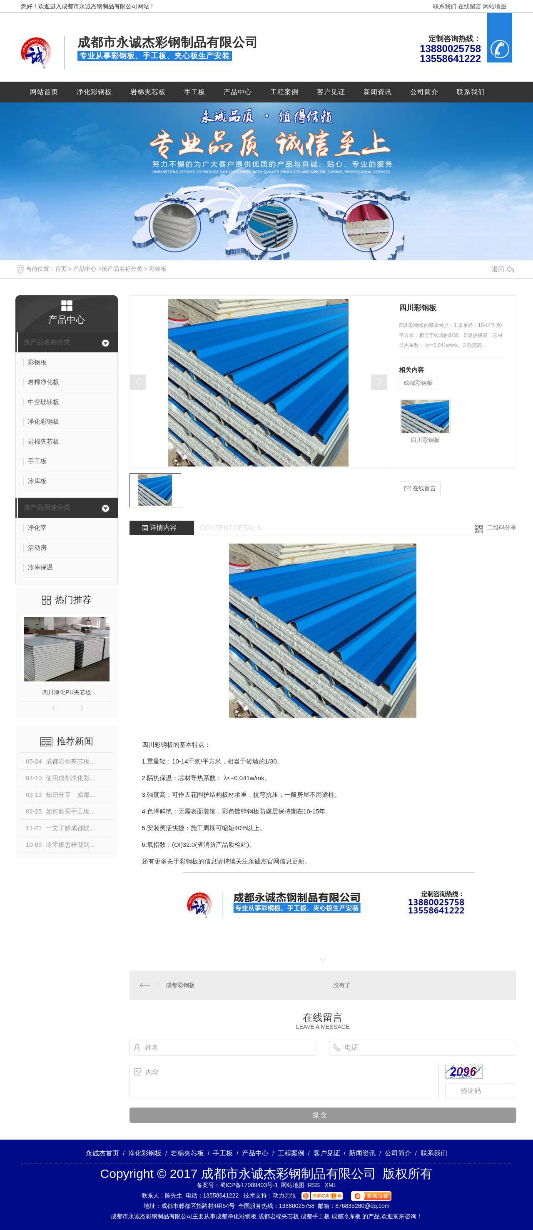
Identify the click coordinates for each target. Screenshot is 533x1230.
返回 (503, 268)
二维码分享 (501, 527)
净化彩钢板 (94, 91)
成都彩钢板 (418, 382)
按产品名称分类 (122, 268)
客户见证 (331, 91)
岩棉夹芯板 (148, 91)
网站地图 (494, 6)
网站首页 (44, 91)
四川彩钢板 (425, 440)
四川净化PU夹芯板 (66, 692)
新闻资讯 (378, 91)
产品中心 (238, 91)
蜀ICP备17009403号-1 (249, 1185)
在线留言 (469, 6)
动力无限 (284, 1195)
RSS (314, 1185)
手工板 (194, 91)
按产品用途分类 (47, 507)
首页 (61, 268)
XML (331, 1185)
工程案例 (284, 91)
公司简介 (424, 91)
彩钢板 (158, 268)
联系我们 (444, 6)
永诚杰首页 (102, 1153)
